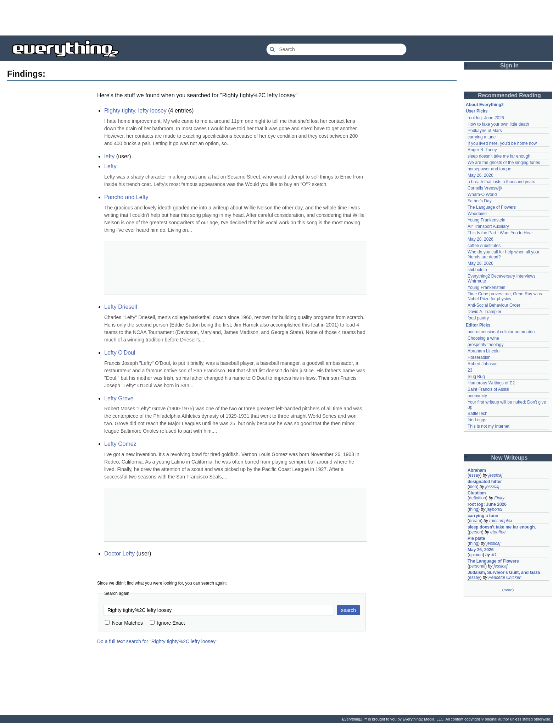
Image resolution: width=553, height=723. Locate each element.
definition (477, 497)
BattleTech (477, 413)
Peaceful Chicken (504, 577)
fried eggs (477, 419)
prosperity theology (485, 344)
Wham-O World (482, 194)
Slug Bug (476, 376)
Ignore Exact (167, 623)
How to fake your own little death (498, 124)
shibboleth (477, 269)
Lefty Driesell (120, 307)
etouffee (497, 532)
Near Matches (124, 623)
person (475, 532)
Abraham (477, 470)
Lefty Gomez (120, 444)
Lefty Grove (119, 398)
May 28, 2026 (480, 239)
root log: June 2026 (486, 117)
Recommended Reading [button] (509, 95)
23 (470, 370)
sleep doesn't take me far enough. (499, 156)
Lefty (110, 166)
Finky (499, 497)
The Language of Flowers (492, 207)
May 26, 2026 (480, 175)
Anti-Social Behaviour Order (494, 305)
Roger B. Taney (482, 149)
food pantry (478, 318)
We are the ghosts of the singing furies (504, 162)
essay (474, 475)
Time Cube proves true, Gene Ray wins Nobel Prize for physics (505, 296)
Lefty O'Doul (119, 353)
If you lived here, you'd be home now (502, 143)
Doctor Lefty (119, 554)
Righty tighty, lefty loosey (135, 111)
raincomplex (500, 520)
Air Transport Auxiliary (488, 226)
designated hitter (485, 481)
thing (473, 509)
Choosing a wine (483, 338)
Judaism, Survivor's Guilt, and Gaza (504, 572)
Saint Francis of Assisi (488, 389)
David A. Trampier (484, 311)
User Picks (476, 111)
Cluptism (477, 493)
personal (477, 566)
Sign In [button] (509, 65)
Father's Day (480, 200)
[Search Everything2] (336, 49)
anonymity (477, 395)
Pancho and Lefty (126, 197)
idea (473, 486)
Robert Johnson (483, 363)
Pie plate (476, 538)
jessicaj (495, 475)
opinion (476, 554)
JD (493, 554)
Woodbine (477, 213)
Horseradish (479, 357)
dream (475, 520)
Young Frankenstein (486, 220)
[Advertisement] (276, 18)
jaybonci (494, 509)
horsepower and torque (489, 168)
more (507, 590)
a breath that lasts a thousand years (501, 181)
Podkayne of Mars (485, 130)
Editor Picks (478, 325)
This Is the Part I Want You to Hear (500, 232)
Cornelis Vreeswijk (485, 188)
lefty (109, 156)
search (348, 610)
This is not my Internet (488, 426)
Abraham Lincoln (483, 351)
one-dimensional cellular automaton (501, 331)
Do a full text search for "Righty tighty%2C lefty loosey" (157, 641)
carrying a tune (482, 137)
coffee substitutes (484, 245)
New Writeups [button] (509, 458)
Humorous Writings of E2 (491, 382)
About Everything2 (485, 104)
